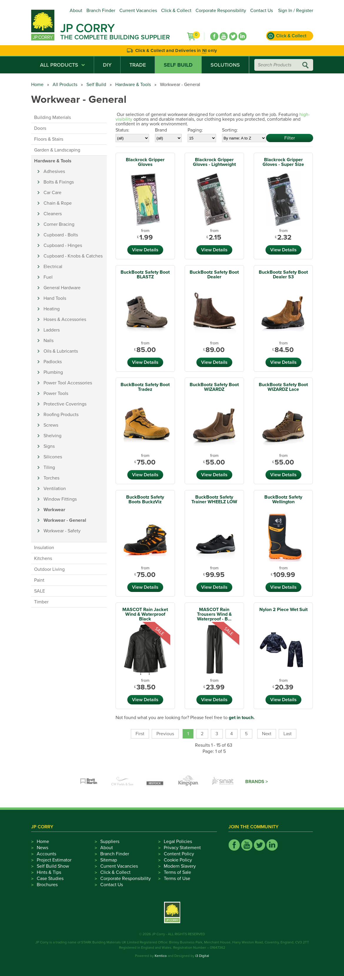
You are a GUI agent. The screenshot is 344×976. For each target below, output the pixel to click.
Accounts (46, 854)
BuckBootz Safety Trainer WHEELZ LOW (214, 499)
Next (266, 734)
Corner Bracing (59, 224)
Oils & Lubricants (61, 351)
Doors (40, 128)
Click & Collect (176, 11)
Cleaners (53, 213)
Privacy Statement (182, 848)
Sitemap (108, 860)
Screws (51, 425)
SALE (39, 591)
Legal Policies (178, 841)
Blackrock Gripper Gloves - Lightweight (214, 162)
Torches (51, 478)
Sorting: (230, 130)
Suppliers (109, 841)
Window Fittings (60, 499)
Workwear (54, 509)
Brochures (47, 885)
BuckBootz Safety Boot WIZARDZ (214, 387)
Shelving (52, 435)
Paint (39, 580)
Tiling (49, 467)
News (42, 848)
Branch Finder (100, 11)
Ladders (52, 330)
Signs (49, 446)
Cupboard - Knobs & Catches (73, 256)
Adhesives (54, 171)
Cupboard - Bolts (61, 235)
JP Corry (87, 28)
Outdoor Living (49, 569)
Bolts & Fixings (59, 182)
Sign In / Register (295, 11)
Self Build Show (53, 866)
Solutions (225, 65)
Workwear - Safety (62, 531)
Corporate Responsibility (221, 11)
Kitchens (43, 558)
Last (287, 734)
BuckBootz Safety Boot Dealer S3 (283, 274)
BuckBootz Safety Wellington (283, 499)
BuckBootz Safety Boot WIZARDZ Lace (283, 387)
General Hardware (62, 287)
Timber (41, 602)
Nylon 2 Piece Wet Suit (283, 609)
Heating (52, 309)
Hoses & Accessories (65, 319)
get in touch (241, 718)
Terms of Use (177, 878)
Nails (49, 340)
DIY (107, 65)
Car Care (52, 192)
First (140, 734)
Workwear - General (65, 520)
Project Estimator (54, 860)
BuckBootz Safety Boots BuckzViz (145, 499)
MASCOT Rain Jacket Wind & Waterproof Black (145, 614)
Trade (137, 65)
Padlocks (53, 361)
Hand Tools (55, 298)
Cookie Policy (178, 860)
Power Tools (56, 393)
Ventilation (55, 488)
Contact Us (261, 11)
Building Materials (52, 117)
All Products (62, 65)
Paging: (195, 130)
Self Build (178, 65)
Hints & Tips (49, 872)
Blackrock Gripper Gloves (145, 162)
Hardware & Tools (133, 84)
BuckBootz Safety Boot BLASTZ (145, 274)
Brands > (256, 782)
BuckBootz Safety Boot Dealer (214, 274)
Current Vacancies (138, 11)
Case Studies (50, 878)
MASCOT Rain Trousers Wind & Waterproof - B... (214, 614)
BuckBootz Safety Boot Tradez (145, 387)
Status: (122, 130)
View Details (145, 250)
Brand (161, 130)
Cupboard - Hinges (63, 245)
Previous (165, 734)
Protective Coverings (65, 404)
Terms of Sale (177, 872)
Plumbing (53, 372)
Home (37, 84)
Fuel (48, 277)
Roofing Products (61, 414)
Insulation (44, 548)
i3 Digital (202, 956)
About (76, 11)
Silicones (53, 457)
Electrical (53, 266)
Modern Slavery (180, 866)
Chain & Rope (58, 203)
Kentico (161, 956)
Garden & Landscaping (57, 150)
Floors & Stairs (48, 139)
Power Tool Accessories (68, 383)
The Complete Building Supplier (115, 37)
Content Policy (179, 854)
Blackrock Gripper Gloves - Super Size (283, 162)
